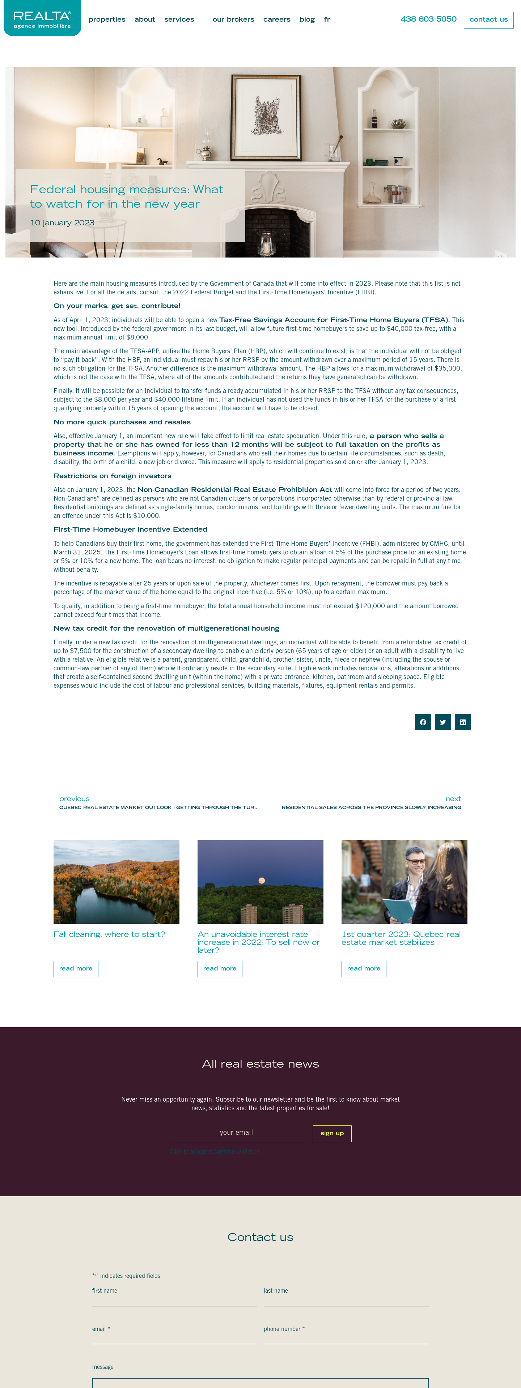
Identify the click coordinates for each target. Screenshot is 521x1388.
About (145, 20)
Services (184, 20)
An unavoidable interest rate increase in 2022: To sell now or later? (259, 943)
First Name (104, 1291)
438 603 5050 (429, 19)
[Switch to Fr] (327, 20)
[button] (423, 722)
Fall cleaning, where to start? (109, 935)
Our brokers (233, 20)
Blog (307, 20)
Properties (107, 20)
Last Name (276, 1291)
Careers (277, 20)
